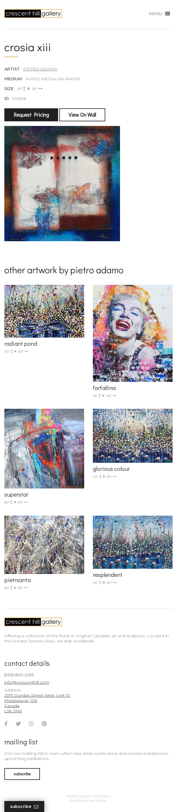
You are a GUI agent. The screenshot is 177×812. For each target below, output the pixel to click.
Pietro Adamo (40, 69)
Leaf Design (97, 800)
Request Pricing (31, 114)
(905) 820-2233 (19, 674)
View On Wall (82, 114)
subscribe (22, 773)
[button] (156, 13)
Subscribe (24, 806)
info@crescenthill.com (26, 682)
